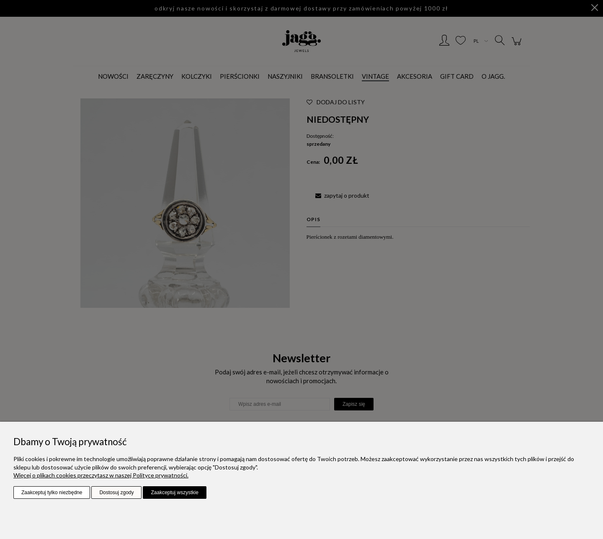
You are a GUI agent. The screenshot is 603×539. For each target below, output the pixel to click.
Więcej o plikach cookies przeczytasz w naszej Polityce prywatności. (100, 475)
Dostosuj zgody (116, 492)
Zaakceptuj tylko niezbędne (51, 492)
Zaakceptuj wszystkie (174, 492)
